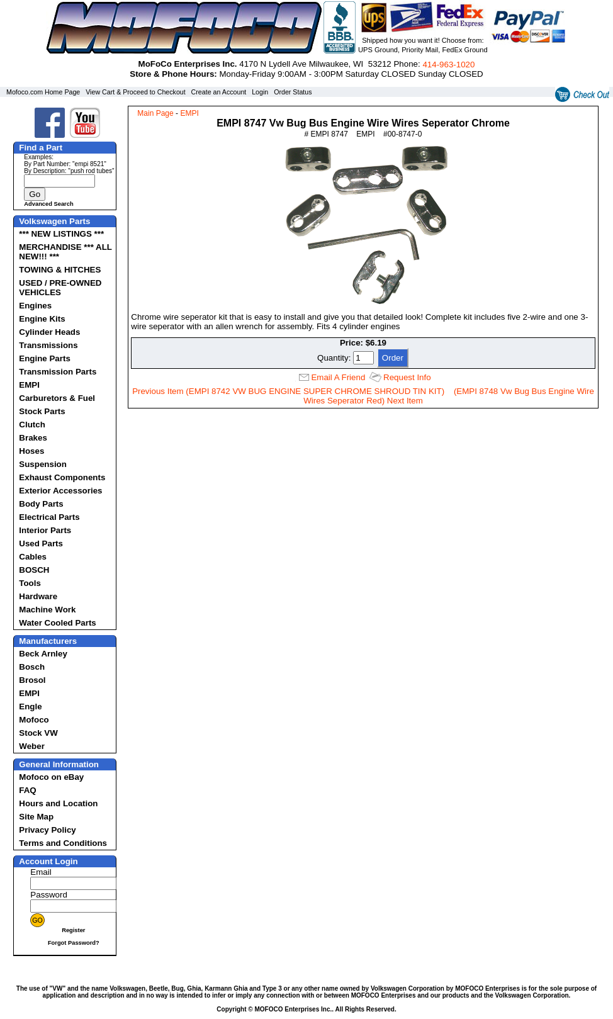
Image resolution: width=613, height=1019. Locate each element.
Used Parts (41, 543)
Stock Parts (42, 411)
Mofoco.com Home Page (43, 92)
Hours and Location (58, 803)
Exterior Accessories (60, 490)
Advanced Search (48, 204)
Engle (30, 706)
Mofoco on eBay (51, 777)
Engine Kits (42, 319)
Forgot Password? (73, 943)
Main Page (155, 113)
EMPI (29, 385)
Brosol (32, 680)
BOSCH (34, 570)
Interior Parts (45, 530)
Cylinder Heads (49, 332)
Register (73, 930)
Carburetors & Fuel (57, 398)
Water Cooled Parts (57, 623)
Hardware (38, 596)
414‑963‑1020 (448, 64)
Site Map (36, 816)
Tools (30, 583)
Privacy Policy (47, 830)
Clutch (32, 424)
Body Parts (41, 504)
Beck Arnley (43, 653)
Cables (33, 556)
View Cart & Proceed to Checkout (136, 92)
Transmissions (48, 345)
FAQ (27, 790)
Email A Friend (338, 377)
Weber (32, 746)
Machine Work (47, 609)
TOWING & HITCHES (60, 269)
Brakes (33, 437)
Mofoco (33, 719)
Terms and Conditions (63, 843)
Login (260, 92)
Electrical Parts (49, 517)
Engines (35, 305)
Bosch (32, 667)
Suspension (43, 464)
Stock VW (38, 733)
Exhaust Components (62, 477)
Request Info (407, 377)
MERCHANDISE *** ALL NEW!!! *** (65, 251)
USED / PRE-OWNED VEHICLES (60, 287)
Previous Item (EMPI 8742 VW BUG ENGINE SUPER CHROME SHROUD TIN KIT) (288, 391)
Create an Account (219, 92)
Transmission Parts (57, 371)
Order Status (293, 92)
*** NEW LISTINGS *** (61, 234)
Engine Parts (44, 358)
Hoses (31, 451)
